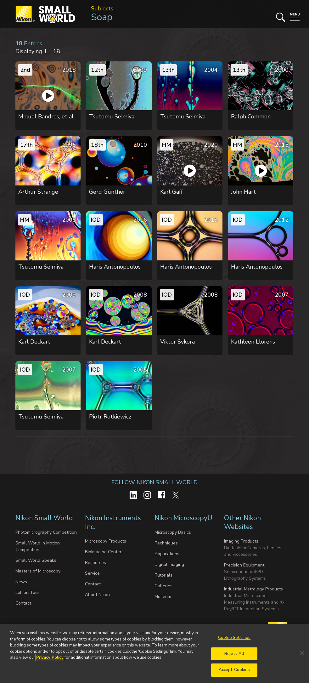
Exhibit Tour (27, 592)
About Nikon (97, 595)
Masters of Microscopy (37, 571)
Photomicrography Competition (46, 532)
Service (92, 573)
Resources (95, 563)
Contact (23, 603)
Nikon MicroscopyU (183, 518)
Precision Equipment (244, 565)
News (21, 582)
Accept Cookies (234, 673)
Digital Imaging (169, 564)
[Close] (302, 656)
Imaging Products (241, 541)
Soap (101, 17)
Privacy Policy (50, 660)
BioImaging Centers (104, 552)
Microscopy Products (105, 541)
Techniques (166, 543)
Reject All (234, 656)
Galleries (163, 586)
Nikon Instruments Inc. (113, 522)
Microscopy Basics (172, 532)
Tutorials (163, 575)
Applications (166, 554)
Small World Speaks (35, 560)
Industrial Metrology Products (253, 589)
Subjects (102, 8)
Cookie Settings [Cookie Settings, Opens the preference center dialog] (234, 640)
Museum (162, 597)
